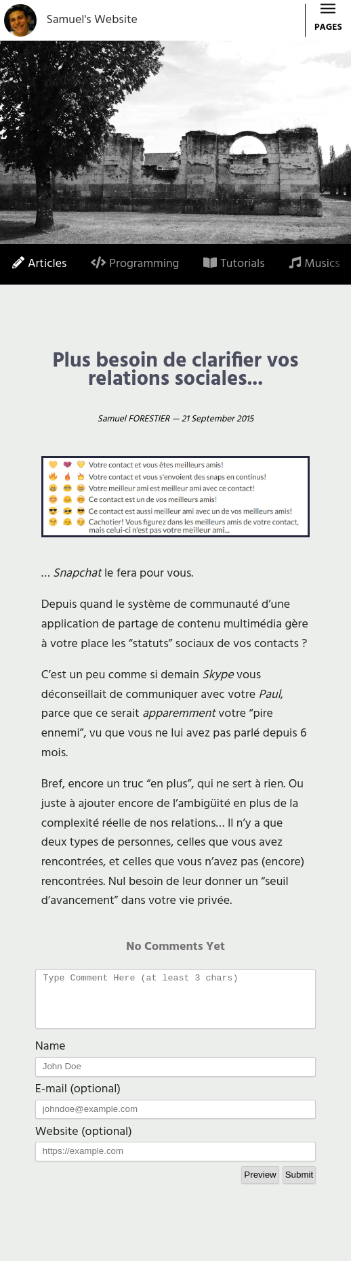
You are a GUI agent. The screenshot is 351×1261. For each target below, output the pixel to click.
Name (50, 1056)
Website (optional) (83, 1142)
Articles (39, 264)
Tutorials (233, 264)
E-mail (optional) (78, 1099)
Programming (135, 264)
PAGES (328, 21)
